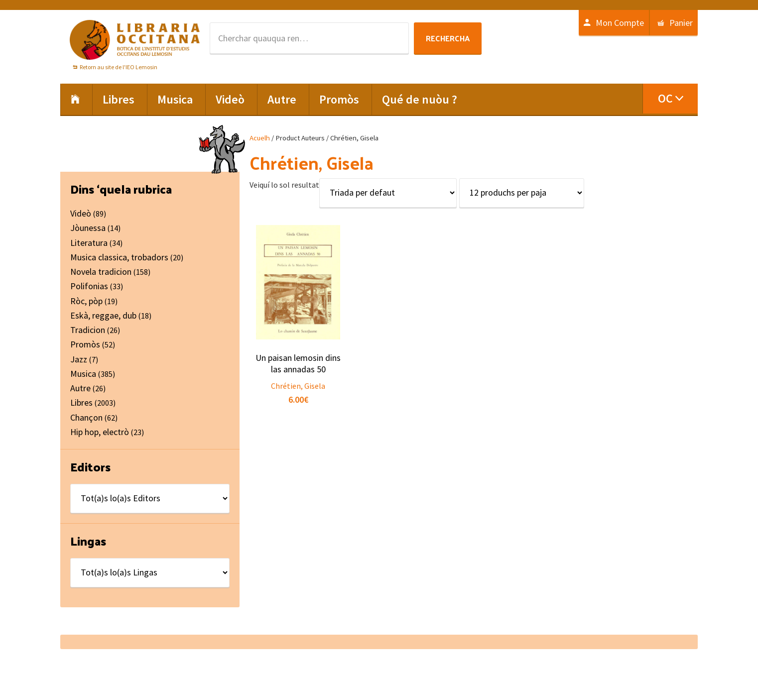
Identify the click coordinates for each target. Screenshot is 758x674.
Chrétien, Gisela (298, 386)
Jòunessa (88, 227)
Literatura (89, 242)
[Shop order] (388, 193)
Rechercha (448, 38)
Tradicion (87, 330)
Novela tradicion (100, 271)
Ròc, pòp (86, 301)
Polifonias (89, 286)
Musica (83, 373)
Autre (80, 388)
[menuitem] (670, 98)
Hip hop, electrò (99, 432)
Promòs (85, 344)
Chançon (86, 417)
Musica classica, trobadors (119, 257)
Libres (81, 402)
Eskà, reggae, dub (103, 315)
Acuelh (260, 137)
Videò (80, 213)
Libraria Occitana (135, 40)
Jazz (78, 359)
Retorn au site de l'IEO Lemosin (118, 67)
